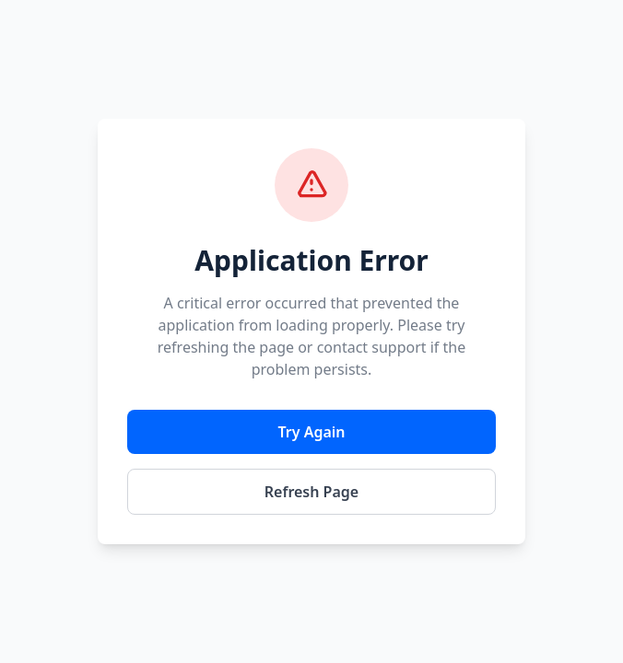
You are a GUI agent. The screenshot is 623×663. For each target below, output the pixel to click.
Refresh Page (311, 492)
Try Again (311, 432)
